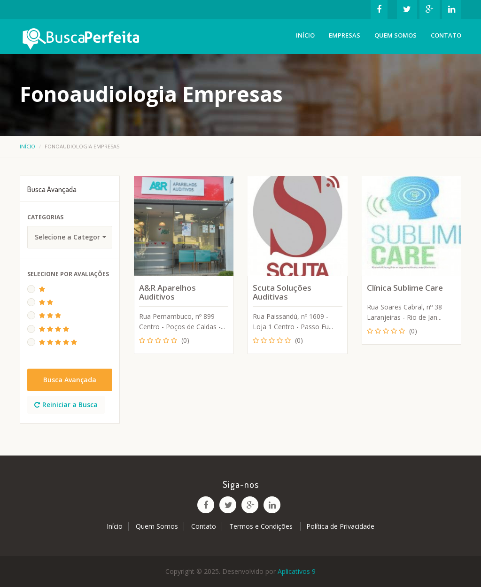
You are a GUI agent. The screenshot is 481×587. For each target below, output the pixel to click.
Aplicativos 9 (297, 571)
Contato (446, 35)
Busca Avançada (69, 379)
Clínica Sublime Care (405, 287)
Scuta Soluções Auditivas (282, 292)
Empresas (344, 35)
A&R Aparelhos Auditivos (167, 292)
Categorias (45, 217)
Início (305, 35)
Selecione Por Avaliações (68, 274)
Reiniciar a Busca (66, 404)
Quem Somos (395, 35)
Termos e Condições (262, 526)
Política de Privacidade (340, 526)
